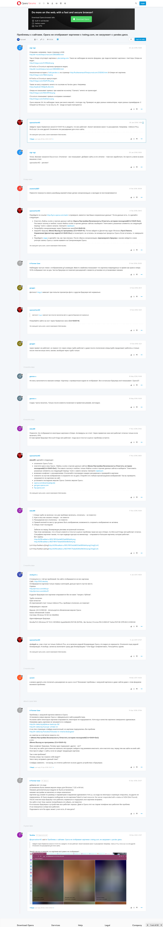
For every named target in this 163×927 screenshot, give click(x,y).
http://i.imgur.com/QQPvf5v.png (42, 81)
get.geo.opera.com (41, 485)
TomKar (32, 835)
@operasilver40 (42, 835)
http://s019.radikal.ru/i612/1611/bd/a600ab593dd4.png (55, 539)
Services (55, 925)
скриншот (70, 226)
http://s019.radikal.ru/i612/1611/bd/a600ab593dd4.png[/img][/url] (73, 545)
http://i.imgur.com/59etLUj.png (41, 75)
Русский (23, 39)
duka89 (32, 429)
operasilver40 (35, 122)
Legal (107, 925)
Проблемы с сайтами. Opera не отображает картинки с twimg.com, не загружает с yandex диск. (85, 839)
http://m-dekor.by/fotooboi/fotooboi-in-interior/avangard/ (52, 732)
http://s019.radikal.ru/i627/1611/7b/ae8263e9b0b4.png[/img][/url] (73, 549)
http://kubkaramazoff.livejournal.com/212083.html (89, 72)
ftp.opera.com (39, 488)
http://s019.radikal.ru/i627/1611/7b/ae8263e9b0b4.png (54, 542)
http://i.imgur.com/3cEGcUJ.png (42, 99)
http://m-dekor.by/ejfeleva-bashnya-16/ (45, 724)
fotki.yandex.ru (53, 72)
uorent (32, 678)
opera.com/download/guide (44, 483)
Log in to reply (140, 39)
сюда (45, 238)
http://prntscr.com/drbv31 (39, 591)
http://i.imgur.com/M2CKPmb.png (42, 93)
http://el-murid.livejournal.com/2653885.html (47, 54)
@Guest (45, 780)
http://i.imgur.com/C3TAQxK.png (42, 63)
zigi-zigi (33, 48)
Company (137, 925)
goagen (32, 288)
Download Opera (82, 19)
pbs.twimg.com (63, 58)
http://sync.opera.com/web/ (57, 215)
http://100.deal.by (41, 581)
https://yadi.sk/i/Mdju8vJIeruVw (42, 87)
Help (80, 925)
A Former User (35, 263)
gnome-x (33, 376)
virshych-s (33, 575)
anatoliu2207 (34, 189)
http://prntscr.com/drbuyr (39, 589)
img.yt (39, 292)
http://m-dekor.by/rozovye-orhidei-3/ (44, 727)
